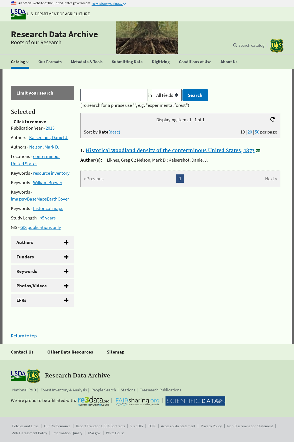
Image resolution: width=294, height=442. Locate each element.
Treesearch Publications (160, 389)
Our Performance (57, 426)
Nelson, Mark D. (44, 147)
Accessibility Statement (178, 426)
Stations (128, 389)
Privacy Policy (211, 426)
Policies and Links (25, 426)
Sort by (102, 132)
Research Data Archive (54, 34)
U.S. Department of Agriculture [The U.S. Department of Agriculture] (50, 13)
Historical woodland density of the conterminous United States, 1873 (170, 151)
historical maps (48, 208)
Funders (25, 257)
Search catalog (251, 45)
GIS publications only (40, 227)
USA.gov (94, 433)
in (165, 95)
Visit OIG (136, 426)
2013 (50, 128)
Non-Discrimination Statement (250, 426)
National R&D (24, 389)
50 (257, 132)
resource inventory (51, 173)
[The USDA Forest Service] (276, 46)
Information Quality (67, 433)
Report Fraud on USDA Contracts (100, 426)
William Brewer (47, 182)
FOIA (152, 426)
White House (115, 433)
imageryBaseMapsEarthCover (40, 199)
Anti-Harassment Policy (29, 433)
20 (250, 132)
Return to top (24, 336)
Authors (24, 242)
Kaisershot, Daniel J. (48, 137)
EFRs (21, 300)
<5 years (48, 218)
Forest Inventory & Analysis (64, 389)
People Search (104, 389)
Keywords (26, 271)
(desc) (114, 132)
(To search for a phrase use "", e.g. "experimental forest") (134, 105)
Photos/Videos (31, 286)
